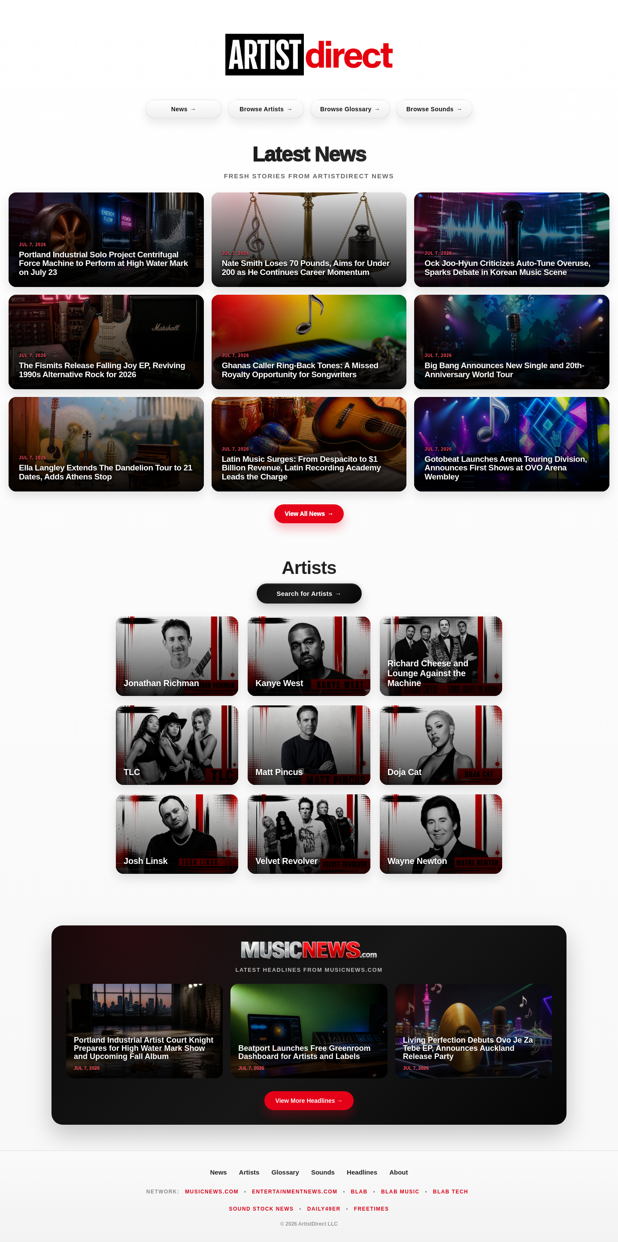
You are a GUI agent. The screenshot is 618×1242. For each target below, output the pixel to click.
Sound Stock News (261, 1209)
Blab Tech (450, 1192)
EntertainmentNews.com (294, 1192)
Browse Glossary (350, 109)
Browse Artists (266, 109)
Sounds (323, 1172)
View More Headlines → (309, 1100)
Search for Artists (308, 593)
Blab (359, 1192)
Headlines (362, 1172)
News (183, 109)
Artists (249, 1172)
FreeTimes (371, 1209)
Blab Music (400, 1192)
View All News (309, 513)
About (398, 1172)
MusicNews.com (212, 1192)
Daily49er (324, 1209)
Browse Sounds (434, 109)
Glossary (285, 1172)
